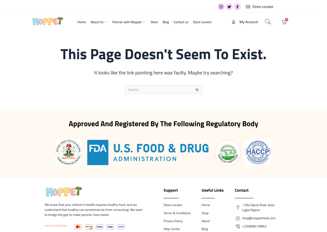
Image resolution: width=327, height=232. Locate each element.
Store (154, 21)
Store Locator (202, 21)
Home (81, 21)
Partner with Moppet (129, 21)
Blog (166, 21)
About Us (99, 21)
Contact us (181, 21)
